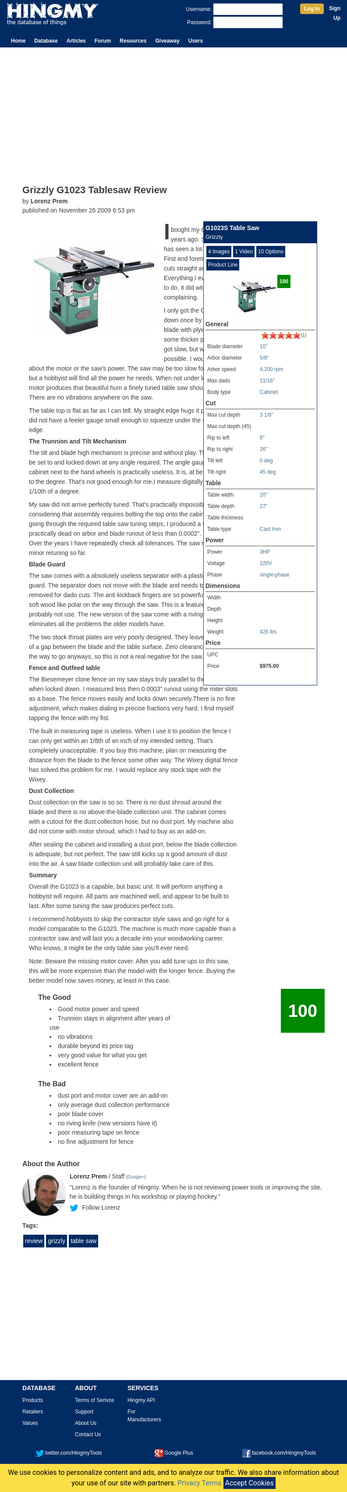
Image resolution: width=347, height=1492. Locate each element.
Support (84, 1412)
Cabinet (269, 392)
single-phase (275, 575)
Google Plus (174, 1453)
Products (32, 1400)
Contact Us (88, 1434)
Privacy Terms (199, 1483)
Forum (103, 41)
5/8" (264, 358)
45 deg (268, 472)
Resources (133, 41)
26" (264, 449)
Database (45, 41)
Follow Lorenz (101, 1207)
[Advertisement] (173, 113)
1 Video (243, 252)
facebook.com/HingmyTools (279, 1453)
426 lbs (268, 632)
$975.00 (269, 666)
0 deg (266, 461)
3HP (265, 552)
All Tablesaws (299, 679)
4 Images (219, 252)
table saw (83, 1240)
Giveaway (167, 41)
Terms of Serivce (94, 1400)
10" (264, 346)
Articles (76, 41)
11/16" (267, 381)
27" (264, 506)
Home (18, 41)
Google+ (135, 1177)
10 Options (270, 252)
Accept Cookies (249, 1483)
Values (30, 1423)
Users (195, 41)
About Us (85, 1423)
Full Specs (217, 679)
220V (266, 563)
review (33, 1240)
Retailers (32, 1412)
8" (262, 438)
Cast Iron (270, 529)
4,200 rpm (271, 369)
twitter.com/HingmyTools (68, 1453)
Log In (312, 9)
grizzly (56, 1240)
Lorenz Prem (49, 201)
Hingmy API (141, 1400)
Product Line (222, 265)
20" (264, 495)
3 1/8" (266, 415)
